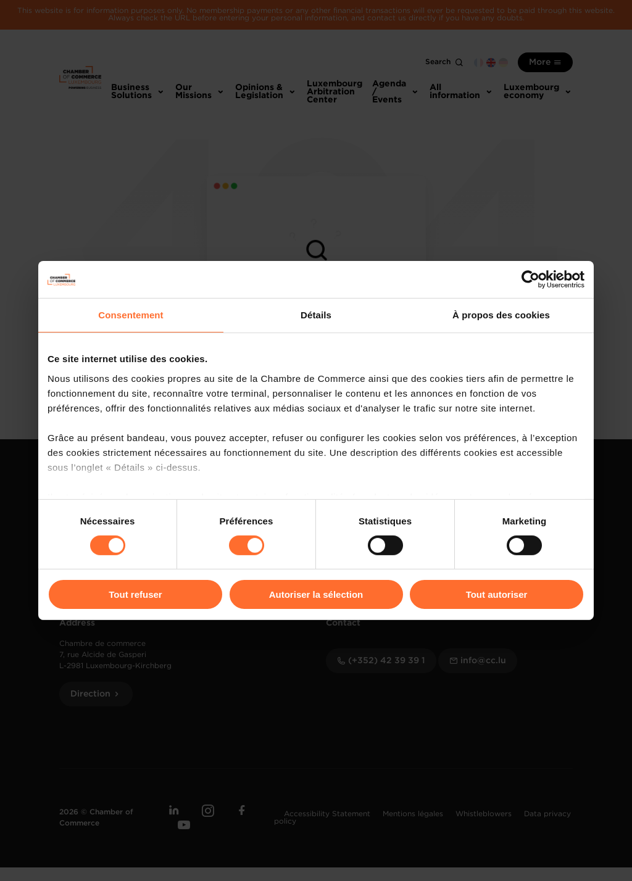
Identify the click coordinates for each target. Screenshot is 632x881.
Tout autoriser (497, 594)
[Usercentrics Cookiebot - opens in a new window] (530, 279)
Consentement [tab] (130, 315)
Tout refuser (135, 594)
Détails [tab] (316, 315)
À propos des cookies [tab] (501, 315)
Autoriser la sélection (316, 594)
